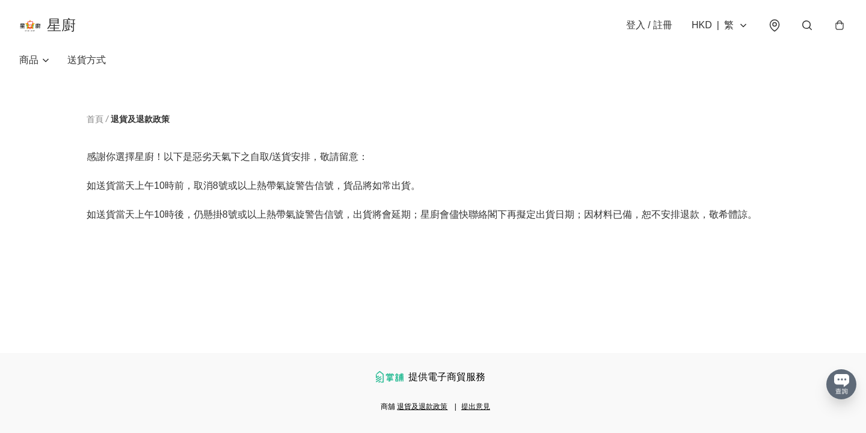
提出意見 (475, 406)
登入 (649, 25)
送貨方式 (86, 60)
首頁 (95, 119)
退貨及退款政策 (422, 406)
